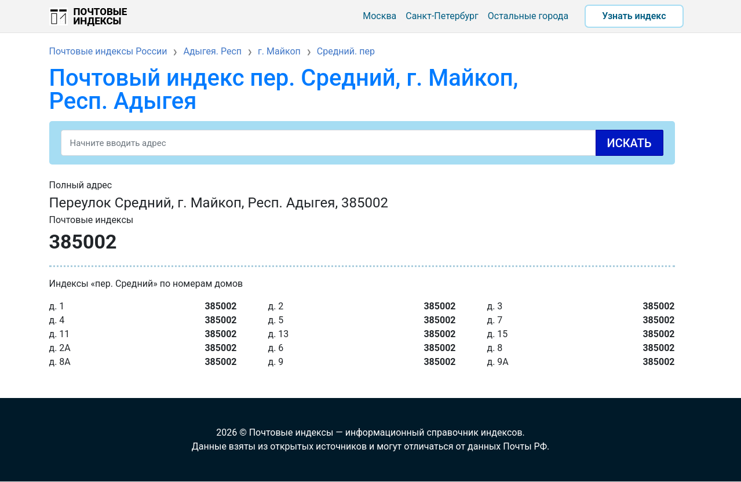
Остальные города (528, 15)
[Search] (362, 143)
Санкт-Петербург (442, 15)
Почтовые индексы (100, 16)
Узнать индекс (634, 15)
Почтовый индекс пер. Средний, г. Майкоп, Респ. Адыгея (284, 89)
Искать (629, 143)
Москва (379, 15)
